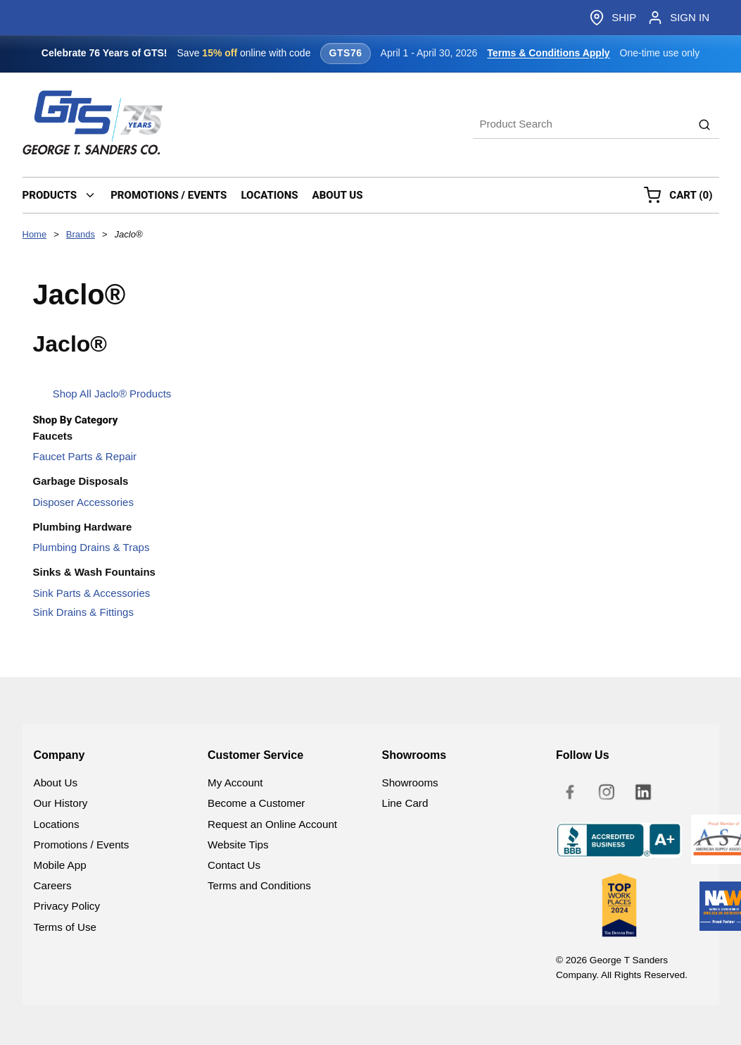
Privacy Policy (67, 906)
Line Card (405, 803)
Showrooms (410, 783)
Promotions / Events (81, 845)
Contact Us (234, 865)
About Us (55, 783)
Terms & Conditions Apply (548, 52)
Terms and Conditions (259, 885)
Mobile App (60, 865)
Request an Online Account (272, 824)
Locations (57, 824)
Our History (61, 803)
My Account (235, 783)
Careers (53, 885)
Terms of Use (65, 927)
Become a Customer (256, 803)
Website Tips (238, 845)
